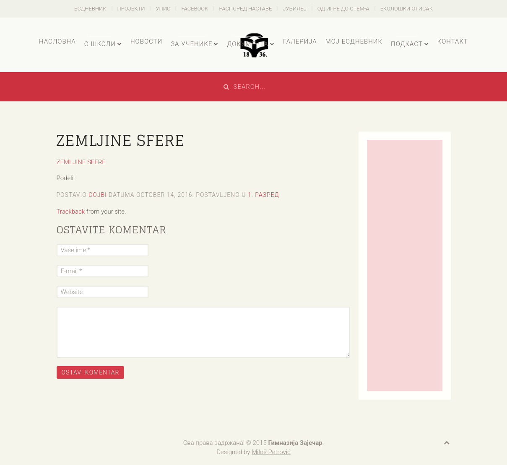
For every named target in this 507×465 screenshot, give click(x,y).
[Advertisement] (404, 265)
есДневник (90, 8)
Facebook (194, 8)
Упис (163, 8)
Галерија (300, 41)
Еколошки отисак (406, 8)
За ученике (191, 44)
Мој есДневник (353, 41)
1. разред (263, 194)
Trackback (71, 211)
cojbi (97, 194)
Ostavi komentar (91, 372)
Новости (146, 41)
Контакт (452, 41)
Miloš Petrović (271, 452)
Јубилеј (295, 8)
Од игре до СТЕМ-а (343, 8)
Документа (247, 44)
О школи (100, 44)
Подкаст (407, 44)
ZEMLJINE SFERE (81, 162)
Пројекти (131, 8)
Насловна (57, 41)
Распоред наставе (245, 8)
